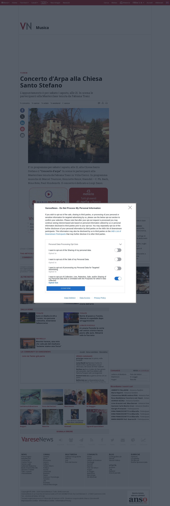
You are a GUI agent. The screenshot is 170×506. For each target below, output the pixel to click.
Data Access (85, 298)
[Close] (130, 208)
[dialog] (85, 253)
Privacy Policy (100, 298)
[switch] (117, 250)
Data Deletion (70, 298)
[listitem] (85, 244)
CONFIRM (66, 288)
